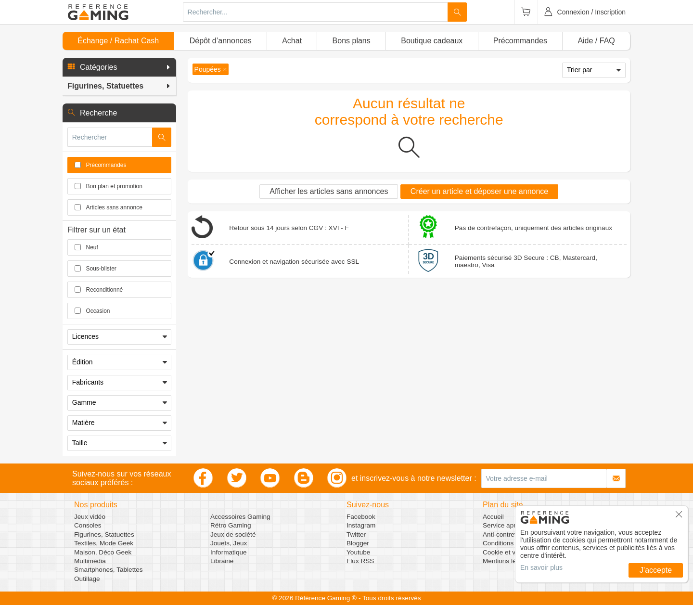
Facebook (360, 516)
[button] (119, 67)
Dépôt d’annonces (221, 41)
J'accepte (656, 570)
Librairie (221, 561)
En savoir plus (541, 567)
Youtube (358, 552)
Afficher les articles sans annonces (329, 191)
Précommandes (520, 41)
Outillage (87, 578)
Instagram (360, 525)
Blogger (357, 543)
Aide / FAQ (596, 41)
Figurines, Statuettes (104, 534)
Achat (292, 41)
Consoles (88, 525)
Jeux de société (233, 534)
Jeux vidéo (89, 516)
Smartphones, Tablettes (108, 569)
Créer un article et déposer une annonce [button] (479, 191)
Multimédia (90, 561)
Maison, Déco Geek (102, 552)
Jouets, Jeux (228, 543)
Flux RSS (360, 561)
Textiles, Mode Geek (103, 543)
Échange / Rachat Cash (118, 41)
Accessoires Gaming (240, 516)
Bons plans (352, 41)
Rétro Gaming (230, 525)
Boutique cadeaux (431, 41)
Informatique (228, 552)
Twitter (356, 534)
